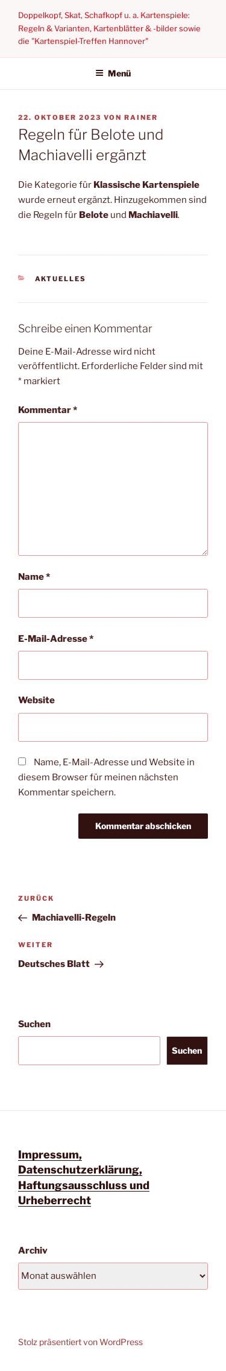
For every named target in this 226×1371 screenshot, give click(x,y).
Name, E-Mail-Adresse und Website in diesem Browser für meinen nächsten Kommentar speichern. (106, 777)
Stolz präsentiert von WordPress (80, 1342)
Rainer (141, 117)
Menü (113, 73)
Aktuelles (61, 279)
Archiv (33, 1250)
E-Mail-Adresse (55, 638)
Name (34, 576)
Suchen (34, 1024)
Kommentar (47, 410)
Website (36, 700)
